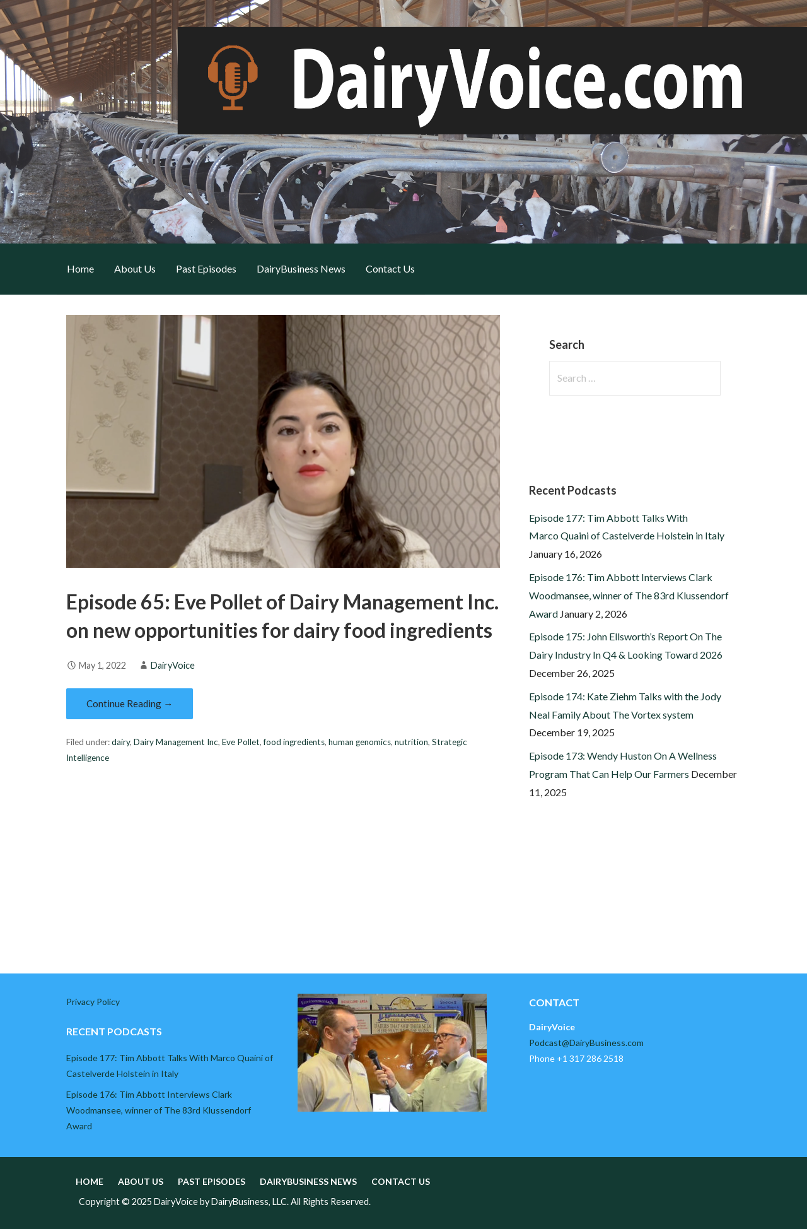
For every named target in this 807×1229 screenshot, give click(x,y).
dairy (121, 742)
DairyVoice (173, 665)
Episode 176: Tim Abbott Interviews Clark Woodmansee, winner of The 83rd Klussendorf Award (629, 595)
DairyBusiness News (301, 268)
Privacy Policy (93, 1001)
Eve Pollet (241, 742)
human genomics (359, 742)
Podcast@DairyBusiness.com (586, 1042)
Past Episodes (206, 268)
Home (80, 268)
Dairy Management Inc (176, 742)
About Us (135, 268)
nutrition (411, 742)
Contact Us (390, 268)
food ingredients (294, 742)
